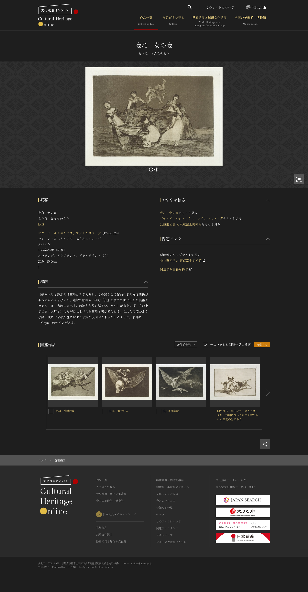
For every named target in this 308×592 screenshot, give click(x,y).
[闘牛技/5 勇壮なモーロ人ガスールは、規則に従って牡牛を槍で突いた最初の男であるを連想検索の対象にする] (212, 411)
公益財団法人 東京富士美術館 (181, 224)
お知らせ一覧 (164, 508)
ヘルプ (160, 514)
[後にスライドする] (266, 392)
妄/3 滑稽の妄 (65, 411)
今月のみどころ (165, 501)
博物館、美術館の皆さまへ (172, 487)
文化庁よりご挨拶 (167, 494)
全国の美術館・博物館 (250, 21)
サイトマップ (164, 535)
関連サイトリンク (167, 528)
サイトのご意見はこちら (171, 542)
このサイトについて (220, 7)
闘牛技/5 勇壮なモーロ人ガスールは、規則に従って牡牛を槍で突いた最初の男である (237, 415)
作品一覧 (146, 21)
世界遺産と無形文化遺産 (209, 21)
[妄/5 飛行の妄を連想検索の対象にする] (104, 411)
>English (256, 7)
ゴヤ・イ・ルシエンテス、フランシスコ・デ (69, 233)
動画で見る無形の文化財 (111, 541)
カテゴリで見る (173, 21)
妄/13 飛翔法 (171, 411)
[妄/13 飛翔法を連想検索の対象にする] (158, 411)
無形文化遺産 (104, 534)
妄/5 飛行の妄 (118, 411)
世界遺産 (101, 528)
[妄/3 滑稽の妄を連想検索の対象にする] (50, 411)
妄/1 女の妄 (169, 212)
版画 (41, 224)
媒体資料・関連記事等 (170, 480)
